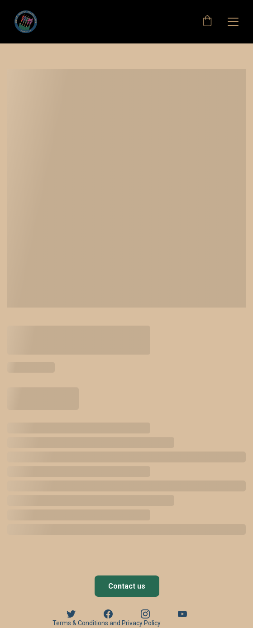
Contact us (126, 586)
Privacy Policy (141, 623)
